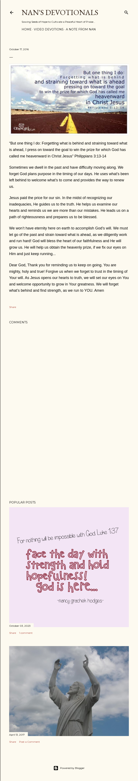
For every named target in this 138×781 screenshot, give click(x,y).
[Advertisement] (69, 461)
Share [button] (12, 307)
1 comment (26, 632)
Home (27, 29)
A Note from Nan (81, 29)
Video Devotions (49, 29)
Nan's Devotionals (60, 12)
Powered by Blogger (69, 768)
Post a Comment (29, 741)
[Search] (126, 11)
